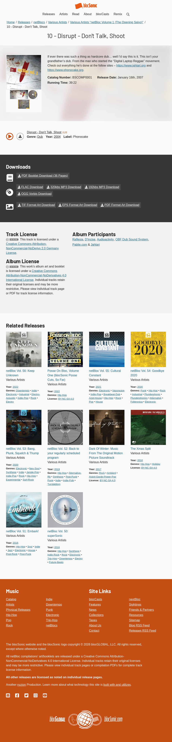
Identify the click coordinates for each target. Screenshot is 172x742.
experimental (13, 479)
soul (29, 546)
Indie (49, 599)
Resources (136, 614)
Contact (94, 630)
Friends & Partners (141, 609)
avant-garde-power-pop (102, 476)
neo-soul (34, 468)
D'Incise (90, 239)
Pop (8, 620)
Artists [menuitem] (63, 14)
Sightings (135, 604)
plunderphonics (139, 397)
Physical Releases (18, 609)
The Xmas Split (141, 448)
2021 (98, 386)
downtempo (22, 390)
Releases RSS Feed (142, 630)
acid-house (95, 397)
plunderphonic (152, 394)
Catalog (11, 599)
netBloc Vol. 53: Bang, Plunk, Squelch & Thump (22, 451)
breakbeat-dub (111, 394)
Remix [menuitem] (118, 14)
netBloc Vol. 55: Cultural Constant (105, 373)
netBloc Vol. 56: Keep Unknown (20, 373)
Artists (10, 604)
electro (10, 401)
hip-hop (62, 394)
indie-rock (54, 554)
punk (143, 390)
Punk (49, 609)
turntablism (54, 484)
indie (34, 390)
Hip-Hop (11, 614)
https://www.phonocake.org (65, 70)
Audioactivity (105, 239)
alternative (156, 397)
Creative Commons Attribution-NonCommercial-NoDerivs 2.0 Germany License (32, 248)
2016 (140, 460)
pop (91, 401)
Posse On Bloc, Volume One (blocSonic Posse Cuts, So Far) (63, 375)
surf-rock (28, 479)
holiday (156, 464)
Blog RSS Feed (139, 625)
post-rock (11, 553)
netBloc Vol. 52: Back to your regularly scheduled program (64, 453)
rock (33, 397)
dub (40, 136)
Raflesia (77, 239)
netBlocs (51, 625)
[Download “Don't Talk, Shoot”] (20, 136)
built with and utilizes (117, 684)
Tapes (93, 620)
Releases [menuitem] (49, 14)
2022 (15, 386)
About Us (95, 625)
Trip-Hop (52, 620)
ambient (111, 473)
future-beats (56, 562)
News (92, 609)
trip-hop (52, 558)
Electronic (52, 614)
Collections (96, 614)
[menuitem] (127, 14)
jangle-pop (32, 472)
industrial (24, 394)
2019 (57, 469)
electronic (11, 394)
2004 (57, 136)
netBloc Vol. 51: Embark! (22, 531)
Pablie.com (79, 244)
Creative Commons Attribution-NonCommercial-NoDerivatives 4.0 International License (36, 275)
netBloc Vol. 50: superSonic (58, 533)
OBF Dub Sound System (131, 239)
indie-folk (68, 480)
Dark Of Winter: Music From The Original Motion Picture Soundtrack (106, 453)
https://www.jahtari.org (131, 65)
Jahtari (95, 244)
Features (95, 604)
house (99, 401)
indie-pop (23, 397)
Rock (9, 625)
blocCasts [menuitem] (102, 14)
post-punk (71, 476)
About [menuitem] (88, 14)
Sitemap (134, 620)
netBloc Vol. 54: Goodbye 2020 (147, 373)
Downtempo (54, 604)
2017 (98, 469)
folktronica (137, 401)
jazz (9, 550)
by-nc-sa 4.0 (66, 398)
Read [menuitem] (75, 14)
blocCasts (95, 599)
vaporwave (118, 390)
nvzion (21, 684)
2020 (140, 386)
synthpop (11, 472)
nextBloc (134, 599)
